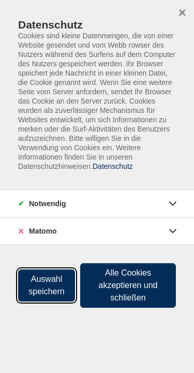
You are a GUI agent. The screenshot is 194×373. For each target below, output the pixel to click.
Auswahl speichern (46, 285)
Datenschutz (113, 166)
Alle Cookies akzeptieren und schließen (128, 285)
